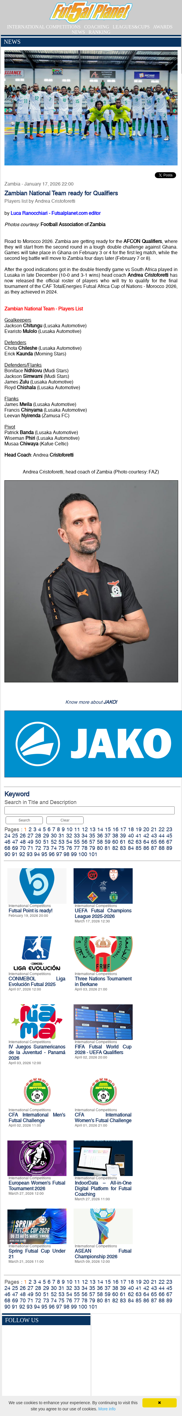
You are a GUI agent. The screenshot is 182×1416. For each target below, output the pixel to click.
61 (123, 842)
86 (146, 848)
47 (15, 842)
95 (44, 854)
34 (84, 835)
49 (30, 842)
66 (162, 842)
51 (46, 842)
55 (77, 842)
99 (74, 854)
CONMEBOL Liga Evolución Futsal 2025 (37, 981)
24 (7, 835)
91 (15, 854)
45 (169, 835)
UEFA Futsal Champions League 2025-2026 (103, 913)
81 (107, 848)
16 (115, 829)
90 (7, 854)
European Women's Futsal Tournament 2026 (37, 1185)
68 (7, 848)
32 (69, 835)
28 (38, 835)
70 (23, 848)
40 (131, 835)
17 (123, 829)
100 (82, 854)
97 (59, 854)
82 (115, 848)
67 (169, 842)
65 (154, 842)
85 (139, 848)
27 (30, 835)
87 (154, 848)
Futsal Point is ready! (30, 911)
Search (24, 820)
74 (54, 848)
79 (92, 848)
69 (15, 848)
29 (46, 835)
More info (107, 1409)
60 (115, 842)
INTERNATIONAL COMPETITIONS (44, 26)
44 (162, 835)
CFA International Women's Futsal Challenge (103, 1117)
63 (139, 842)
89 (169, 848)
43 (154, 835)
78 (84, 848)
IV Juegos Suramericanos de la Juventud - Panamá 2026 (37, 1052)
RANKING (99, 32)
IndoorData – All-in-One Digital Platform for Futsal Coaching (103, 1188)
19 (139, 829)
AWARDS (163, 26)
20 (146, 829)
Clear (65, 820)
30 (54, 835)
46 (7, 842)
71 (30, 848)
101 (93, 854)
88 (162, 848)
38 (115, 835)
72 (38, 848)
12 (85, 829)
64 (146, 842)
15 (108, 829)
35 (92, 835)
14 (100, 829)
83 (123, 848)
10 (69, 829)
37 (107, 835)
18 (131, 829)
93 (29, 854)
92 (22, 854)
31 (61, 835)
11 (77, 829)
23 (169, 829)
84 (131, 848)
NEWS (78, 32)
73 (46, 848)
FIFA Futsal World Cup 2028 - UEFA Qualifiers (103, 1049)
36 (100, 835)
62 (131, 842)
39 (123, 835)
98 (66, 854)
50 (38, 842)
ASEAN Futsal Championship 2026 (103, 1253)
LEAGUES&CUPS (131, 26)
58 (100, 842)
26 (23, 835)
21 (154, 829)
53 (61, 842)
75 (61, 848)
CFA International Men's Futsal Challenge (37, 1117)
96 (52, 854)
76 (69, 848)
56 (84, 842)
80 (100, 848)
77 (77, 848)
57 (92, 842)
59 (107, 842)
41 (139, 835)
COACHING (96, 26)
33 (77, 835)
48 (23, 842)
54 (69, 842)
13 (92, 829)
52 (54, 842)
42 (146, 835)
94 (37, 854)
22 (162, 829)
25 (15, 835)
